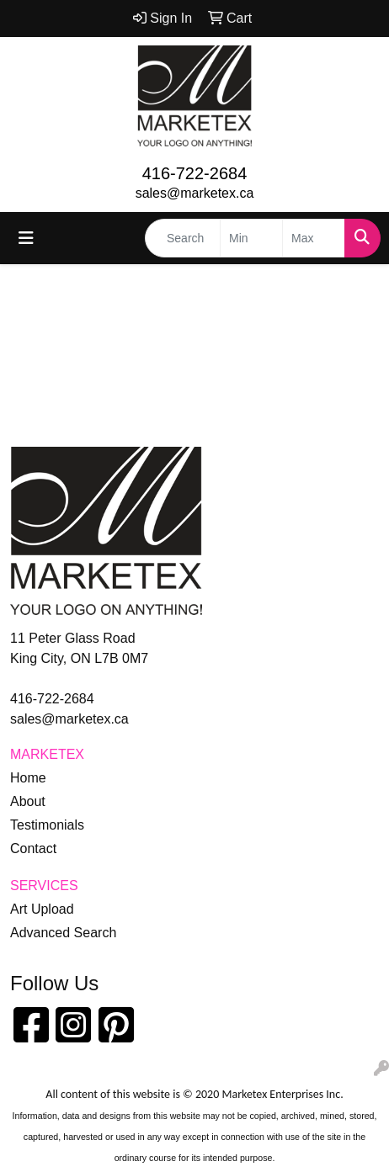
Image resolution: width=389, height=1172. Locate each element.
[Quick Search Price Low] (251, 238)
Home (28, 778)
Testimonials (47, 825)
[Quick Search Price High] (313, 238)
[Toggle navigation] (26, 238)
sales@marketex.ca (195, 193)
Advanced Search (63, 932)
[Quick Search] (183, 238)
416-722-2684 (195, 173)
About (27, 801)
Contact (33, 848)
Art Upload (42, 909)
